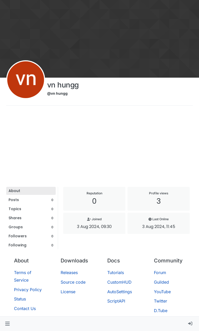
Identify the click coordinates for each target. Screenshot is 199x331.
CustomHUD (119, 282)
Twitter (160, 301)
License (68, 291)
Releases (69, 272)
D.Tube (160, 310)
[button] (7, 324)
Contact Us (25, 308)
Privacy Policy (28, 289)
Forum (160, 272)
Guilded (161, 282)
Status (20, 298)
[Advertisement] (99, 148)
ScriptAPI (116, 301)
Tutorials (115, 272)
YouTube (162, 291)
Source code (73, 282)
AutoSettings (119, 291)
